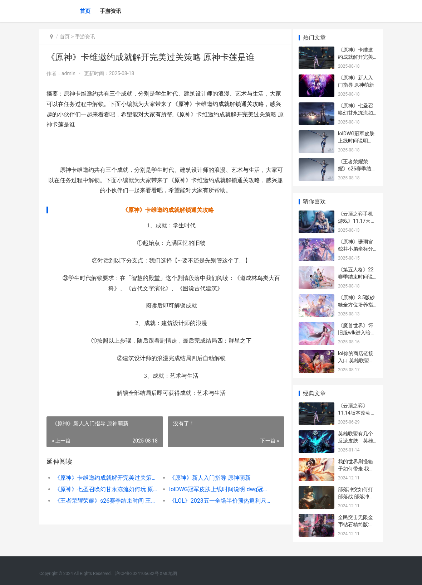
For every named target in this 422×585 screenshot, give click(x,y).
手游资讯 (110, 11)
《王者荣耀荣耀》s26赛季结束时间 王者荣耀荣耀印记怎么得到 (104, 500)
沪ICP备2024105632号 (136, 573)
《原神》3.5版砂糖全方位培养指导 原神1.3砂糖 (356, 304)
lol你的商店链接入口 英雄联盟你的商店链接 (356, 360)
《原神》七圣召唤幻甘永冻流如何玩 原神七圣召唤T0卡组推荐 (104, 489)
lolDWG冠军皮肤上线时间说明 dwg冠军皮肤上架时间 (216, 489)
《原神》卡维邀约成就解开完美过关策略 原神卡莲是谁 (104, 477)
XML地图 (168, 573)
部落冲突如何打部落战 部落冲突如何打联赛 (356, 496)
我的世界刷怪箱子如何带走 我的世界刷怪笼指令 (356, 468)
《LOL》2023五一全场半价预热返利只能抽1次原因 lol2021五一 (216, 500)
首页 (85, 11)
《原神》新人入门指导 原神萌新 (207, 477)
